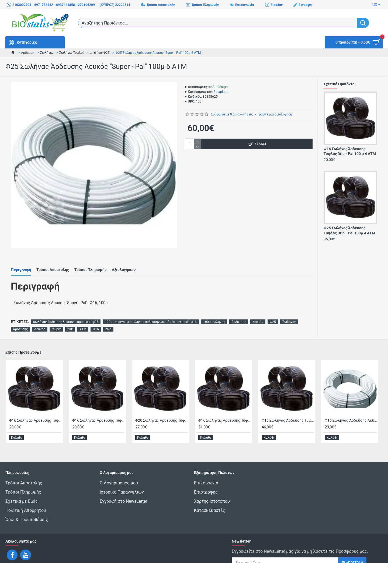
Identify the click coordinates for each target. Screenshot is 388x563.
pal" (70, 316)
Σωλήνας (289, 309)
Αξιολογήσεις (124, 263)
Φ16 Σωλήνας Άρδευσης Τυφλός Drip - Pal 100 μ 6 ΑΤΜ (98, 408)
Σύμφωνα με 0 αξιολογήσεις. (232, 114)
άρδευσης (238, 309)
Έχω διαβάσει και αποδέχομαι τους (291, 546)
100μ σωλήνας (214, 309)
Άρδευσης (20, 316)
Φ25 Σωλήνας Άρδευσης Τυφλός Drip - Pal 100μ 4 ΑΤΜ (349, 230)
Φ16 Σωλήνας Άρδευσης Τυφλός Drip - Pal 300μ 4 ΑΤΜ (224, 408)
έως (108, 316)
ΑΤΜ (82, 316)
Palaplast (220, 92)
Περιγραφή (21, 263)
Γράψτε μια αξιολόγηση (275, 114)
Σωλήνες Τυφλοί (71, 53)
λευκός (257, 309)
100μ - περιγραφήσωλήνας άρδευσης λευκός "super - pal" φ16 (151, 309)
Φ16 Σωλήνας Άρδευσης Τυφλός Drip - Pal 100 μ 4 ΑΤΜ (350, 151)
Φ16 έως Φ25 (100, 53)
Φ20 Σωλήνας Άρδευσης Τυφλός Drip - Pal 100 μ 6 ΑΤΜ (161, 408)
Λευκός (39, 316)
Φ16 (96, 316)
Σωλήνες (46, 53)
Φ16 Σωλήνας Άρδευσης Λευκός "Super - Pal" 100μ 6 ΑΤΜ (351, 408)
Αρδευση (27, 53)
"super (56, 316)
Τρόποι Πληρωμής (90, 263)
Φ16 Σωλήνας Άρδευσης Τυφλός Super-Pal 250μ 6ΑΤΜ (288, 408)
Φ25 (273, 309)
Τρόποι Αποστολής (52, 263)
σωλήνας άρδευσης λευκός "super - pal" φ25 (65, 309)
